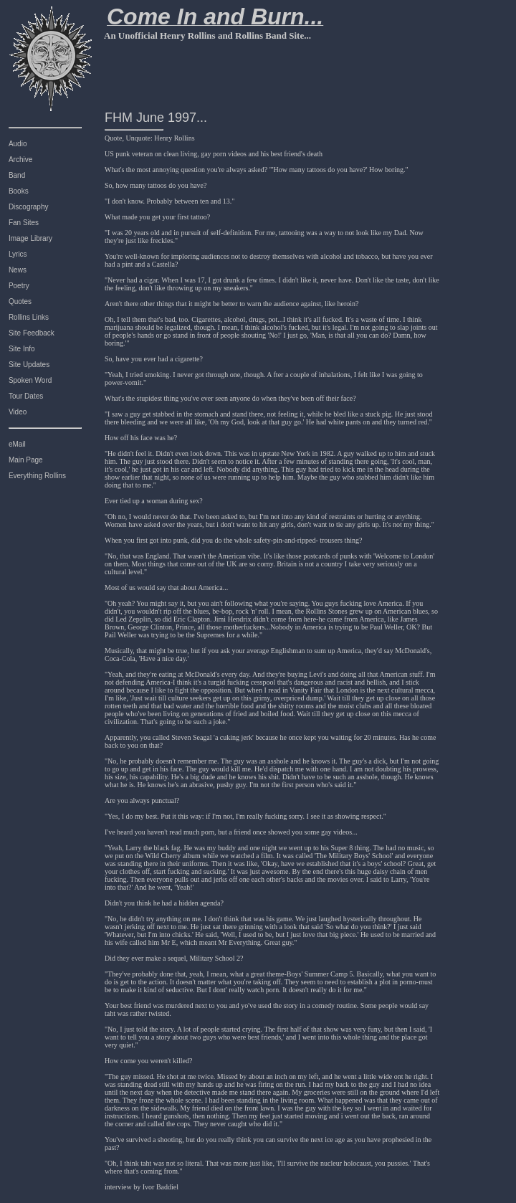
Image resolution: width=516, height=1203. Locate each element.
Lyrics (18, 254)
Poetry (19, 286)
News (18, 270)
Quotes (20, 301)
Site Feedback (31, 333)
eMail (17, 444)
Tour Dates (26, 396)
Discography (29, 207)
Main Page (26, 460)
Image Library (30, 238)
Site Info (22, 349)
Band (17, 175)
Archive (20, 159)
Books (19, 191)
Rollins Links (29, 317)
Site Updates (29, 364)
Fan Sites (24, 223)
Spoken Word (30, 380)
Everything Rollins (37, 476)
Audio (18, 144)
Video (18, 412)
